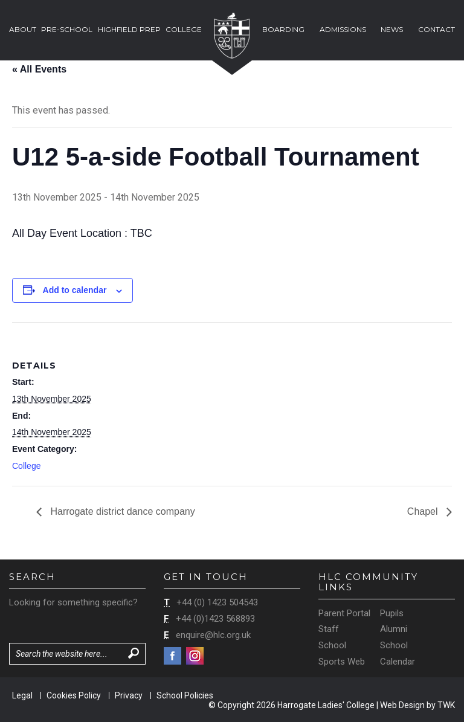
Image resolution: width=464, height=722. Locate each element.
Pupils (392, 613)
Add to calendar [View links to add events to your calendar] (75, 290)
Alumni (393, 629)
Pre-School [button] (66, 29)
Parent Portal (344, 613)
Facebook (172, 656)
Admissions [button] (343, 29)
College (26, 466)
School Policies (184, 695)
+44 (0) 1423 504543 (217, 602)
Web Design (402, 705)
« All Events (39, 69)
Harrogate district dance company (121, 511)
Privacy (129, 695)
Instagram (195, 656)
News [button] (392, 29)
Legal (22, 695)
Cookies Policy (74, 695)
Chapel (423, 511)
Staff (328, 629)
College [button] (184, 29)
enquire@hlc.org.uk (213, 635)
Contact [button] (436, 29)
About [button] (22, 29)
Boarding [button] (283, 29)
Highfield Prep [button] (129, 29)
